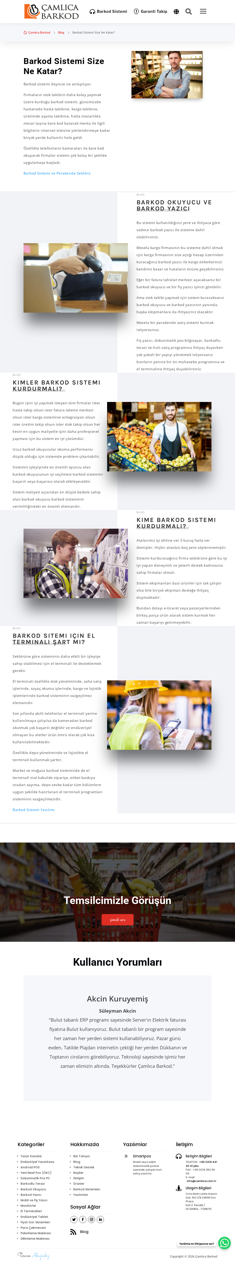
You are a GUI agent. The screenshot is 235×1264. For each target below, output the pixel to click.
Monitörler (28, 1206)
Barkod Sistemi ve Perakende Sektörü (57, 173)
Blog (61, 32)
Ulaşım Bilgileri (198, 1188)
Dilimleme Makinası (35, 1239)
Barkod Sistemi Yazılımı (34, 809)
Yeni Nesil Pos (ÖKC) (36, 1173)
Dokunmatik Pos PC (35, 1178)
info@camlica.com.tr (201, 1181)
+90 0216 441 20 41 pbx (201, 1164)
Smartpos (142, 1156)
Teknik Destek (83, 1167)
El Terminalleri (31, 1211)
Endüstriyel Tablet (34, 1217)
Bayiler (78, 1173)
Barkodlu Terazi (33, 1184)
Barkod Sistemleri (86, 1189)
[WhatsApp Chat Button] (224, 1243)
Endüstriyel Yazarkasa (37, 1162)
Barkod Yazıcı (31, 1195)
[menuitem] (108, 11)
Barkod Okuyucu (33, 1189)
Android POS (30, 1167)
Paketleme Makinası (36, 1233)
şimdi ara (117, 919)
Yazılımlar (80, 1195)
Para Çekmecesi (33, 1228)
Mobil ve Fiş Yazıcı (34, 1200)
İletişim (78, 1178)
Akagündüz (40, 1255)
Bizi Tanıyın (81, 1156)
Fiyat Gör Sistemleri (35, 1222)
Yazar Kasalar (31, 1156)
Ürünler (78, 1184)
